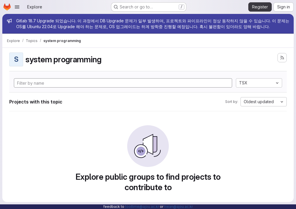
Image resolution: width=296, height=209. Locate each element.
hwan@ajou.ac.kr (178, 206)
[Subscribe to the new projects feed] (282, 57)
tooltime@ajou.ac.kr (142, 206)
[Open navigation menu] (17, 7)
